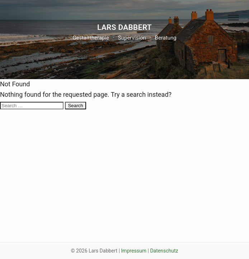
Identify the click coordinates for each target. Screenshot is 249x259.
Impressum (133, 251)
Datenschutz (164, 251)
